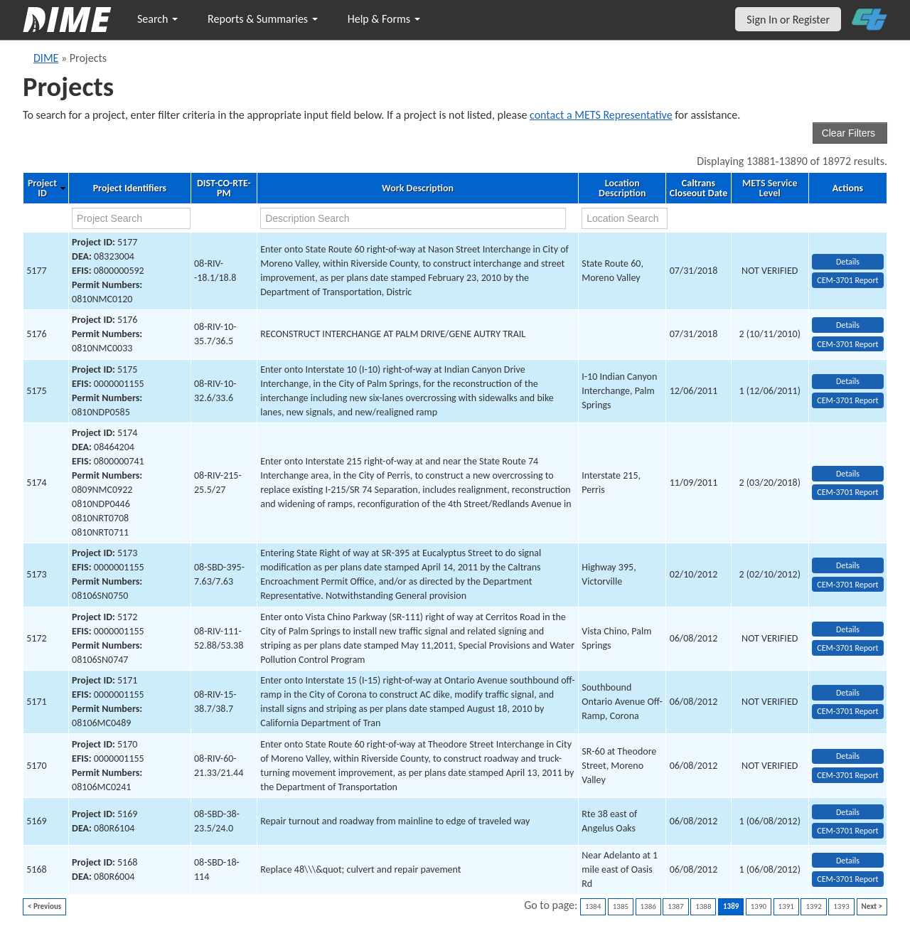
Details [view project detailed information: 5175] (848, 381)
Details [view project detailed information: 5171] (848, 693)
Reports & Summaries (263, 19)
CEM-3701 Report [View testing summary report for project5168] (847, 879)
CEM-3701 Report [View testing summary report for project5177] (847, 280)
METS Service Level (769, 188)
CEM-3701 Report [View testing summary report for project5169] (847, 831)
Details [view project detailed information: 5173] (848, 565)
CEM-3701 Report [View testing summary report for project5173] (847, 585)
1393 (841, 906)
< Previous (44, 906)
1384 (593, 906)
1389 (731, 906)
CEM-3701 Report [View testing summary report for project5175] (847, 400)
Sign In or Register (788, 19)
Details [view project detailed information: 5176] (848, 325)
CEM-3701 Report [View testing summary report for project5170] (847, 775)
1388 (703, 906)
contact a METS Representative (601, 115)
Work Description (418, 188)
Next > (872, 906)
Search (157, 19)
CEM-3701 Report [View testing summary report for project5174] (847, 492)
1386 (648, 906)
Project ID (42, 188)
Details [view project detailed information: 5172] (848, 629)
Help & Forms (384, 19)
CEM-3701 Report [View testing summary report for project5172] (847, 648)
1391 (786, 906)
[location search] (625, 218)
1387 (675, 906)
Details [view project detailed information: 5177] (848, 262)
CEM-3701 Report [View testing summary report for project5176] (847, 344)
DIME (45, 58)
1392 (813, 906)
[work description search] (413, 218)
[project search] (131, 218)
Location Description (622, 188)
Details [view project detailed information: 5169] (848, 812)
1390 (758, 906)
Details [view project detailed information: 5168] (848, 861)
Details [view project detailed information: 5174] (848, 474)
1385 (620, 906)
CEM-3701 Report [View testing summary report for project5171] (847, 711)
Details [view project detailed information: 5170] (848, 756)
